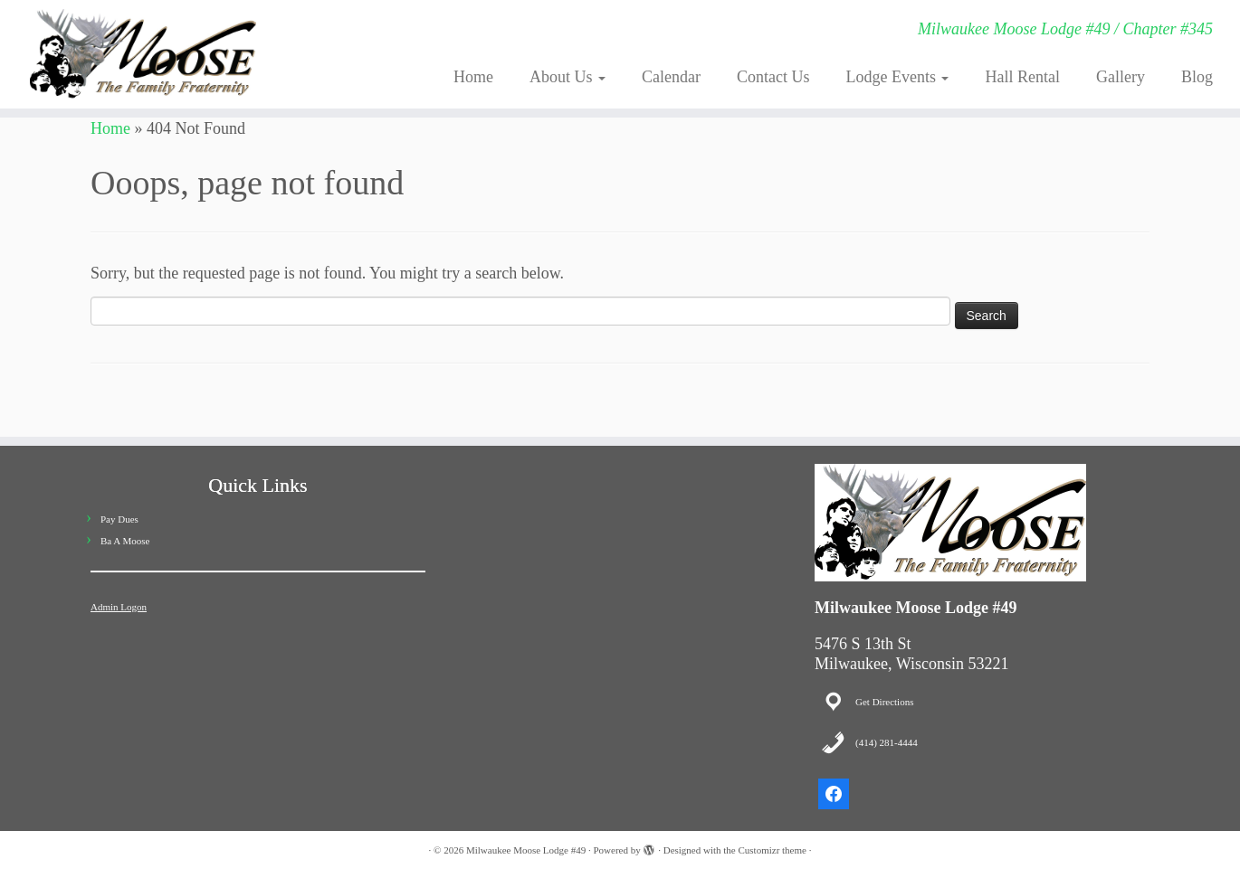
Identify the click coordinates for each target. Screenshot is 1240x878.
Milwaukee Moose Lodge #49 (526, 850)
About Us (567, 77)
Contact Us (773, 77)
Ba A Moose (124, 540)
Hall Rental (1022, 77)
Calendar (671, 77)
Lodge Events (897, 77)
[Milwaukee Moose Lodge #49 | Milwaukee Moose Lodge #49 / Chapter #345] (143, 54)
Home (473, 77)
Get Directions (884, 701)
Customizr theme (772, 850)
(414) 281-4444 (886, 742)
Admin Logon (119, 606)
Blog (1197, 77)
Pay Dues (119, 519)
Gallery (1120, 77)
